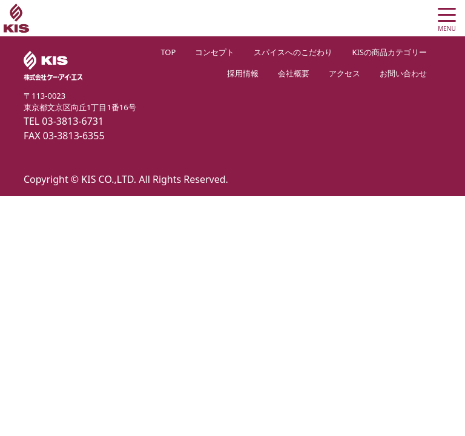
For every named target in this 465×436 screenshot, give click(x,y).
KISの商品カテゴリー (389, 52)
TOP (168, 52)
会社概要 (293, 73)
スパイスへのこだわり (293, 52)
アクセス (344, 73)
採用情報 (243, 73)
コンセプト (214, 52)
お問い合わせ (403, 73)
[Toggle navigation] (447, 18)
